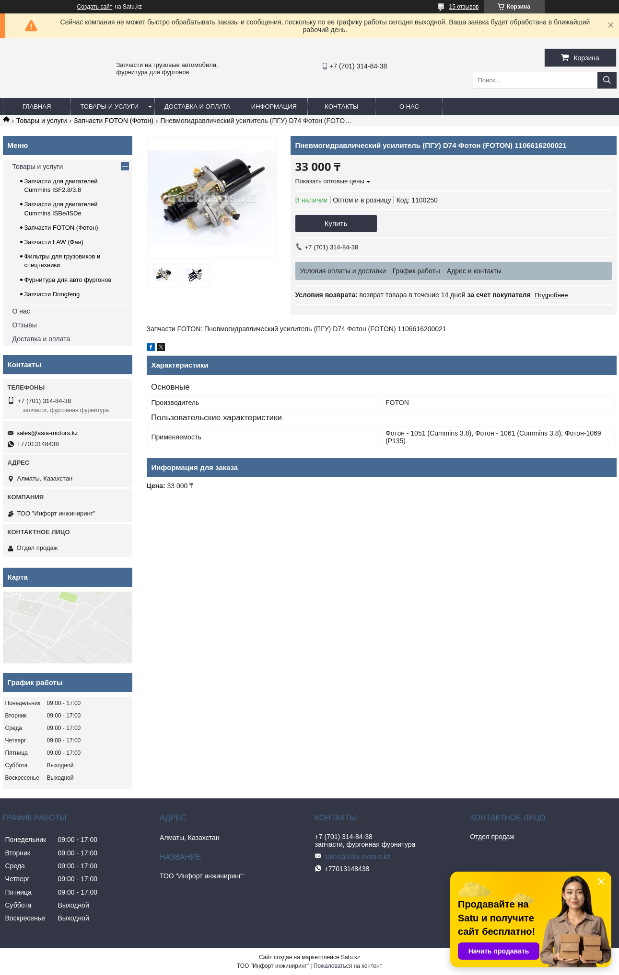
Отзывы (24, 325)
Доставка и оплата (197, 106)
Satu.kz (350, 957)
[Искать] (607, 80)
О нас (409, 106)
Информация (274, 106)
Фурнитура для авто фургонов (68, 279)
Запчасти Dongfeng (52, 294)
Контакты (341, 106)
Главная (37, 106)
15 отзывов (464, 6)
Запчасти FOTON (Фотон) (113, 120)
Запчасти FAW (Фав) (53, 242)
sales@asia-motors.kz (47, 433)
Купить (336, 223)
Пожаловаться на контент (348, 966)
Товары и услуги (110, 106)
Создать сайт (95, 6)
